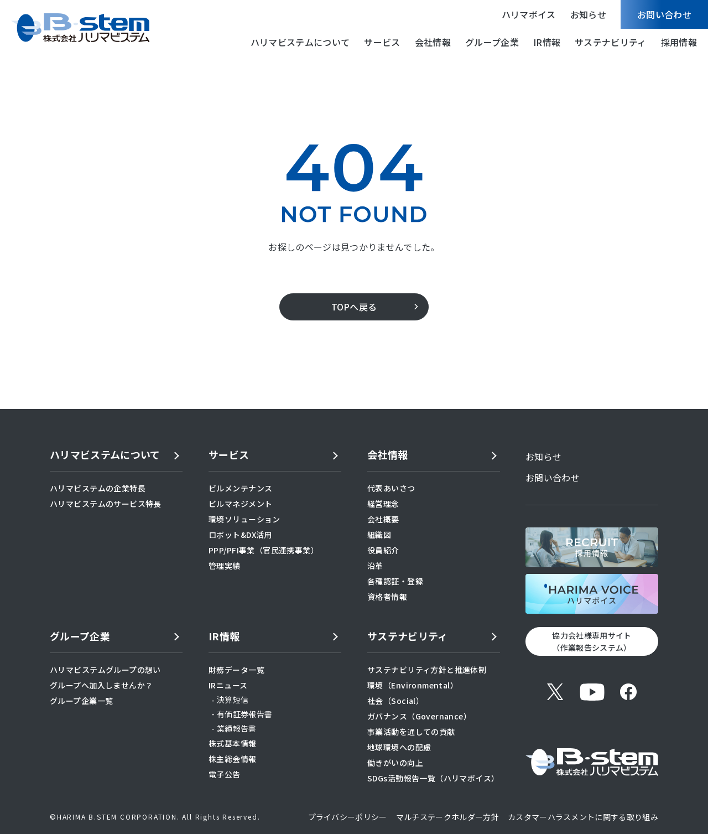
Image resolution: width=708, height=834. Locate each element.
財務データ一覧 (236, 669)
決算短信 (232, 699)
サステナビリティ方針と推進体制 (426, 669)
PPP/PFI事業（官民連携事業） (264, 550)
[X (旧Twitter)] (555, 692)
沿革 (375, 565)
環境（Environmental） (412, 685)
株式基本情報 (233, 743)
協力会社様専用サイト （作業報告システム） (591, 641)
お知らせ (588, 14)
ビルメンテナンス (240, 488)
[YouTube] (592, 692)
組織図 (379, 534)
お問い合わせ (664, 14)
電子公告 (225, 774)
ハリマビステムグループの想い (105, 669)
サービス (382, 42)
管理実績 (225, 565)
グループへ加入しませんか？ (101, 685)
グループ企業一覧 (81, 700)
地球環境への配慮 (399, 747)
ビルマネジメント (240, 503)
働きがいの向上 (395, 762)
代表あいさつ (391, 488)
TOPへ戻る (354, 306)
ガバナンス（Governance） (419, 716)
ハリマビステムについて (300, 42)
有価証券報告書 (244, 713)
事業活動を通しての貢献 (411, 731)
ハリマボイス (529, 14)
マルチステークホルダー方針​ (447, 816)
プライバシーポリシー (347, 816)
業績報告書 (237, 728)
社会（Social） (395, 700)
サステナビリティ (611, 42)
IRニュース (228, 685)
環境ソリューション (244, 519)
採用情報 (679, 42)
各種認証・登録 (395, 581)
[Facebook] (628, 692)
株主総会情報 (233, 758)
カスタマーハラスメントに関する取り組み (583, 816)
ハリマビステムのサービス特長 (106, 503)
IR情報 (546, 42)
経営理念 (383, 503)
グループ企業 (492, 42)
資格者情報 (387, 596)
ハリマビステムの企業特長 (97, 488)
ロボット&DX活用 (240, 534)
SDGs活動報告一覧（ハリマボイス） (433, 778)
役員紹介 (383, 550)
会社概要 (383, 519)
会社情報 (433, 42)
